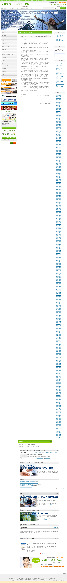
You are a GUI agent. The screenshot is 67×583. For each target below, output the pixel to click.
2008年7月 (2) (58, 277)
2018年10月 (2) (58, 114)
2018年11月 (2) (58, 112)
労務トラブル (37, 578)
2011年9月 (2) (58, 224)
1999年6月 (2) (58, 435)
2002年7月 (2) (58, 382)
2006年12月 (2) (58, 305)
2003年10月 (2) (58, 360)
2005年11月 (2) (58, 324)
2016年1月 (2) (58, 161)
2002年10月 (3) (58, 377)
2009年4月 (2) (58, 264)
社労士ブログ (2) (59, 39)
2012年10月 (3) (58, 209)
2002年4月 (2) (58, 386)
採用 (36, 452)
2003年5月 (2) (58, 367)
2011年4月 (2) (58, 229)
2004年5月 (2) (58, 350)
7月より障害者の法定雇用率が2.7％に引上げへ (28, 484)
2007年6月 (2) (58, 296)
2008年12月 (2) (58, 270)
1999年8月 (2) (58, 432)
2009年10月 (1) (58, 256)
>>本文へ (56, 473)
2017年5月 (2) (58, 138)
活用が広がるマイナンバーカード (26, 487)
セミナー (38, 579)
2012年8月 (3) (58, 212)
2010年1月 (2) (58, 251)
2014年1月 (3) (58, 189)
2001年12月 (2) (58, 392)
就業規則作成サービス (15, 578)
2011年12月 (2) (58, 221)
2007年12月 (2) (58, 287)
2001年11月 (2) (58, 393)
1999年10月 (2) (58, 429)
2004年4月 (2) (58, 351)
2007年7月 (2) (58, 295)
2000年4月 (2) (58, 421)
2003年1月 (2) (58, 373)
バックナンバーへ (61, 488)
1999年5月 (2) (58, 437)
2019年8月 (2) (58, 99)
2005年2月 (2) (58, 337)
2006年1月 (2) (58, 321)
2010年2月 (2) (58, 250)
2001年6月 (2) (58, 400)
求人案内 (33, 579)
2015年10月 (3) (58, 166)
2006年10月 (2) (58, 308)
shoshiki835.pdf (46, 458)
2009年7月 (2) (58, 260)
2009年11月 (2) (58, 254)
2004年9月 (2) (58, 344)
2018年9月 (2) (58, 115)
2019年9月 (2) (58, 98)
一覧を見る (50, 441)
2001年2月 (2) (58, 406)
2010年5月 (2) (58, 245)
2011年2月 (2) (58, 232)
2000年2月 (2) (58, 424)
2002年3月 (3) (58, 387)
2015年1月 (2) (58, 177)
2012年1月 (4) (58, 219)
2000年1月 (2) (58, 425)
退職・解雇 (41, 452)
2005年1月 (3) (58, 338)
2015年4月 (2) (58, 173)
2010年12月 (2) (58, 235)
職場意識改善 (27, 444)
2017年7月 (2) (58, 135)
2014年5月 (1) (58, 186)
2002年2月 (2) (58, 389)
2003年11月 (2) (58, 358)
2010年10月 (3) (58, 238)
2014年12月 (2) (58, 179)
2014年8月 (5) (58, 183)
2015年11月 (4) (58, 164)
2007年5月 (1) (58, 298)
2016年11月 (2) (58, 147)
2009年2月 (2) (58, 267)
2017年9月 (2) (58, 132)
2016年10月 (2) (58, 148)
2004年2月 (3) (58, 354)
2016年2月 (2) (58, 160)
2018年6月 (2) (58, 119)
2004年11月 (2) (58, 341)
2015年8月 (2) (58, 167)
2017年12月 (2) (58, 128)
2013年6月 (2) (58, 198)
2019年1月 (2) (58, 109)
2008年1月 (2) (58, 286)
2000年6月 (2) (58, 418)
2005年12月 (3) (58, 322)
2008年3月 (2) (58, 283)
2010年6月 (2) (58, 244)
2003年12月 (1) (58, 357)
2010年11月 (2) (58, 237)
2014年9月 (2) (58, 182)
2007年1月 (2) (58, 303)
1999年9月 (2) (58, 431)
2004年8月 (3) (58, 345)
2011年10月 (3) (58, 222)
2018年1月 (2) (58, 127)
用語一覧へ (56, 527)
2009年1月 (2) (58, 269)
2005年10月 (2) (58, 325)
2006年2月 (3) (58, 319)
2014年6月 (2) (58, 185)
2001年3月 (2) (58, 405)
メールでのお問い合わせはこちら (9, 138)
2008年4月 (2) (58, 282)
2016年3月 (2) (58, 158)
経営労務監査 (28, 579)
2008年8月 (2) (58, 276)
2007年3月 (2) (58, 300)
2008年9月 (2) (58, 274)
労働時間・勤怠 (49, 452)
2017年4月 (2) (58, 140)
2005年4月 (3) (58, 334)
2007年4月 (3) (58, 299)
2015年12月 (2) (58, 163)
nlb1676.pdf (42, 553)
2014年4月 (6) (58, 187)
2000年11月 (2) (58, 411)
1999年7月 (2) (58, 434)
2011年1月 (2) (58, 234)
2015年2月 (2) (58, 176)
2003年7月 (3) (58, 364)
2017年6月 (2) (58, 137)
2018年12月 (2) (58, 111)
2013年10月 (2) (58, 192)
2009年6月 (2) (58, 261)
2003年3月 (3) (58, 370)
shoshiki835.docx (39, 458)
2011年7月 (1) (58, 225)
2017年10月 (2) (58, 131)
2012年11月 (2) (58, 208)
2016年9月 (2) (58, 150)
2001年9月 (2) (58, 396)
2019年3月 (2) (58, 106)
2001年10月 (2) (58, 395)
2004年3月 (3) (58, 353)
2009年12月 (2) (58, 253)
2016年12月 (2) (58, 145)
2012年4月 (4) (58, 216)
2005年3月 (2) (58, 335)
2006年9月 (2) (58, 309)
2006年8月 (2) (58, 311)
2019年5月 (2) (58, 103)
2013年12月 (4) (58, 190)
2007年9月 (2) (58, 292)
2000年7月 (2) (58, 416)
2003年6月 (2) (58, 366)
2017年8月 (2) (58, 134)
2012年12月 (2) (58, 206)
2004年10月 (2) (58, 342)
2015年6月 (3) (58, 170)
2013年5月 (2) (58, 199)
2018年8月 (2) (58, 116)
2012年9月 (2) (58, 211)
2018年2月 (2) (58, 125)
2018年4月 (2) (58, 122)
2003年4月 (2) (58, 369)
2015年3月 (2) (58, 174)
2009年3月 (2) (58, 266)
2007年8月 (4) (58, 293)
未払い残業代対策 (20, 579)
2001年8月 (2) (58, 398)
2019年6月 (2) (58, 102)
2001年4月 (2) (58, 403)
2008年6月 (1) (58, 279)
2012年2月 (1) (58, 218)
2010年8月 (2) (58, 241)
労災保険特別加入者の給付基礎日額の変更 (27, 481)
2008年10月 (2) (58, 273)
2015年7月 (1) (58, 169)
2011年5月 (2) (58, 228)
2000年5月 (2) (58, 419)
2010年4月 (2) (58, 247)
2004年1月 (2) (58, 356)
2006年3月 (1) (58, 318)
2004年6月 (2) (58, 348)
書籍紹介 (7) (58, 37)
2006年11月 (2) (58, 306)
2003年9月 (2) (58, 361)
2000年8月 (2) (58, 415)
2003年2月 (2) (58, 371)
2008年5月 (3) (58, 280)
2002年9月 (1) (58, 379)
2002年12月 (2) (58, 374)
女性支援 (42, 579)
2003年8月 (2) (58, 363)
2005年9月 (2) (58, 327)
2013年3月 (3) (58, 202)
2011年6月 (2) (58, 227)
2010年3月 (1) (58, 248)
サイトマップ (47, 579)
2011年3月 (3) (58, 231)
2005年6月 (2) (58, 331)
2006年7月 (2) (58, 312)
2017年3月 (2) (58, 141)
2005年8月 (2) (58, 328)
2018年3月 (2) (58, 124)
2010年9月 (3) (58, 240)
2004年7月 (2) (58, 347)
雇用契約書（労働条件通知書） (27, 578)
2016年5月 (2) (58, 156)
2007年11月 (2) (58, 289)
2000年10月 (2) (58, 412)
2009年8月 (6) (58, 258)
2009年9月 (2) (58, 257)
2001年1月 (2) (58, 408)
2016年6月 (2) (58, 154)
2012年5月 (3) (58, 215)
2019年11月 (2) (58, 95)
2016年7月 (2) (58, 153)
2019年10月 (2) (58, 96)
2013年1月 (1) (58, 205)
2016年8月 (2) (58, 151)
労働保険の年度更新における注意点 (26, 485)
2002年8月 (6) (58, 380)
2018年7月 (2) (58, 118)
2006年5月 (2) (58, 315)
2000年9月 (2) (58, 413)
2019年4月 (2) (58, 105)
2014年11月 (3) (58, 180)
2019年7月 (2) (58, 101)
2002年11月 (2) (58, 376)
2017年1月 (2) (58, 144)
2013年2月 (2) (58, 203)
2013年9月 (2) (58, 193)
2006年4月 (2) (58, 316)
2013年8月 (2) (58, 195)
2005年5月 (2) (58, 332)
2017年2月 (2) (58, 143)
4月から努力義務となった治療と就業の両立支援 (29, 483)
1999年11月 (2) (58, 428)
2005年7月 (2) (58, 329)
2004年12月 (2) (58, 340)
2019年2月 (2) (58, 108)
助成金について (44, 578)
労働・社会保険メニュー (53, 578)
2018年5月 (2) (58, 121)
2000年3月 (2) (58, 422)
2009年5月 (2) (58, 263)
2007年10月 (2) (58, 290)
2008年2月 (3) (58, 285)
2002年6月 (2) (58, 383)
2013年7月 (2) (58, 196)
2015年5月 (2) (58, 172)
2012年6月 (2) (58, 214)
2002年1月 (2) (58, 390)
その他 (55, 452)
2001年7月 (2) (58, 399)
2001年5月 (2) (58, 402)
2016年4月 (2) (58, 157)
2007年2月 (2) (58, 302)
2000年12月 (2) (58, 409)
